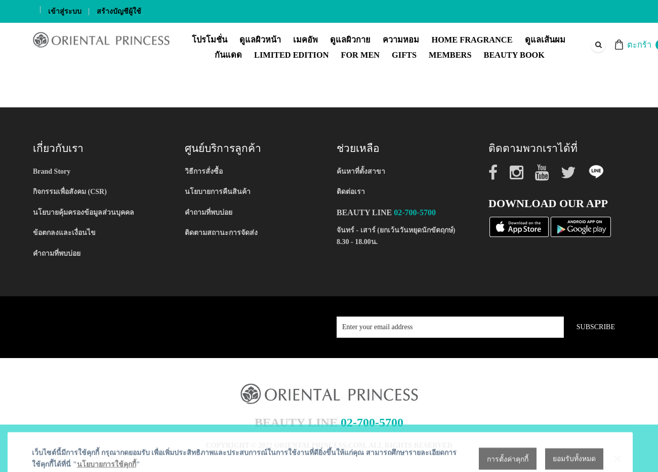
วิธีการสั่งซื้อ (204, 171)
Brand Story (51, 171)
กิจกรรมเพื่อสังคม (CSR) (70, 191)
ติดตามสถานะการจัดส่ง (221, 233)
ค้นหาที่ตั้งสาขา (361, 171)
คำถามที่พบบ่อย (56, 253)
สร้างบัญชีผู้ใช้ (119, 11)
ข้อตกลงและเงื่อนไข (64, 233)
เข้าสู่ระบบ (64, 11)
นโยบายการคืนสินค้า (218, 191)
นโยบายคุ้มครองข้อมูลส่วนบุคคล (83, 212)
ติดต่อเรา (351, 191)
